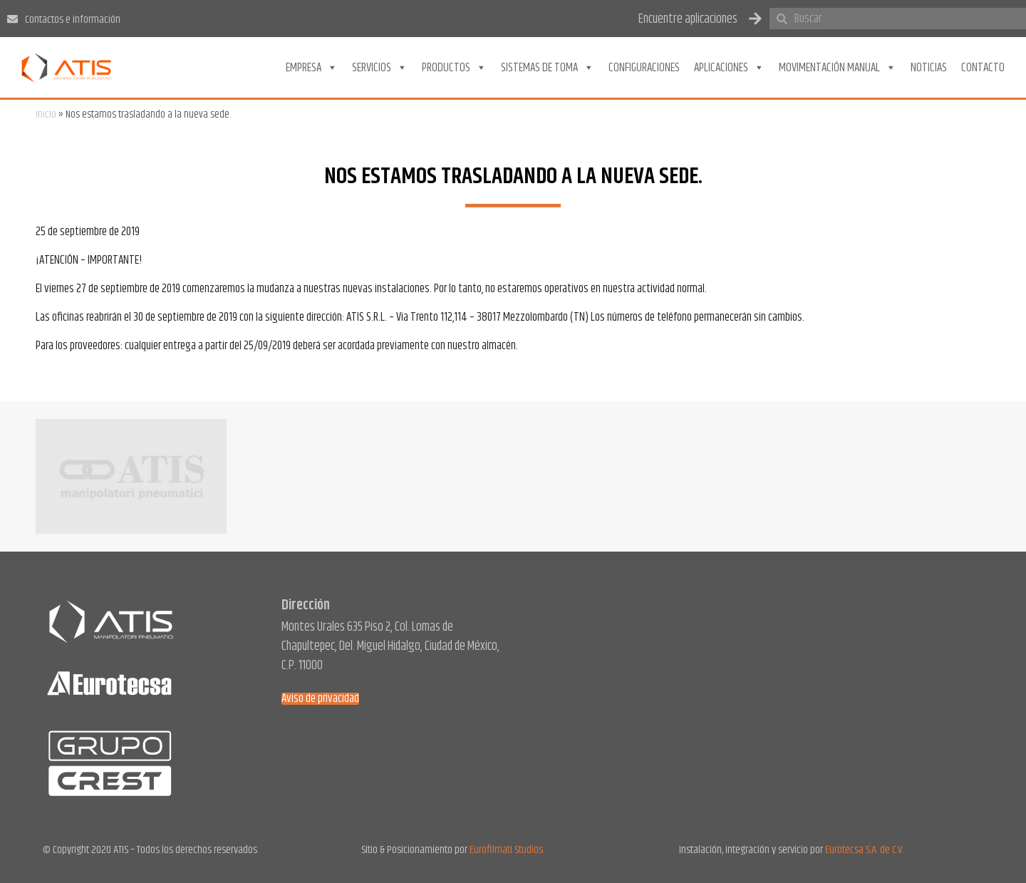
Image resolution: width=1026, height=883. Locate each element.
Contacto (983, 67)
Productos (454, 67)
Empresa (312, 67)
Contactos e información (72, 20)
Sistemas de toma (547, 67)
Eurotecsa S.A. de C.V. (864, 850)
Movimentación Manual (837, 67)
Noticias (929, 67)
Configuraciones (644, 67)
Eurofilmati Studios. (507, 850)
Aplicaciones (729, 67)
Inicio (46, 114)
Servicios (380, 67)
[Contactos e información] (12, 19)
